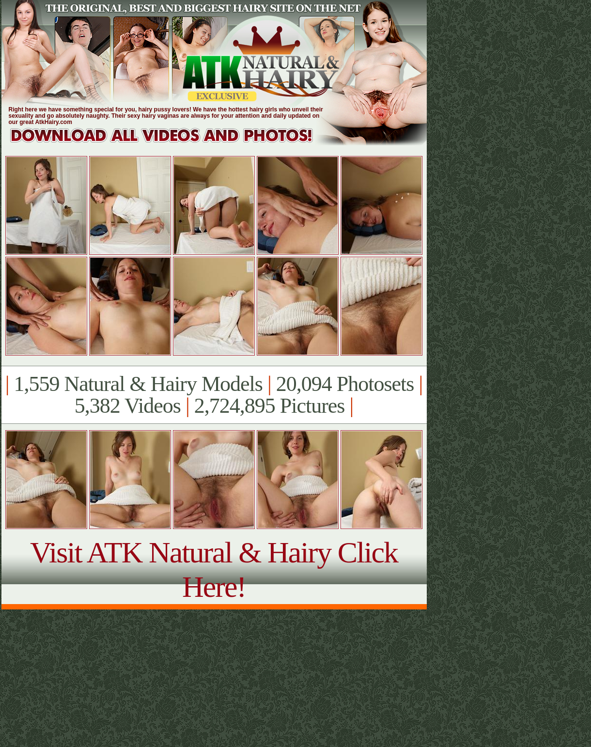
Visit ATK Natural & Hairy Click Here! (214, 569)
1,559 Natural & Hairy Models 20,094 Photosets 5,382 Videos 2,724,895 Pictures (213, 395)
